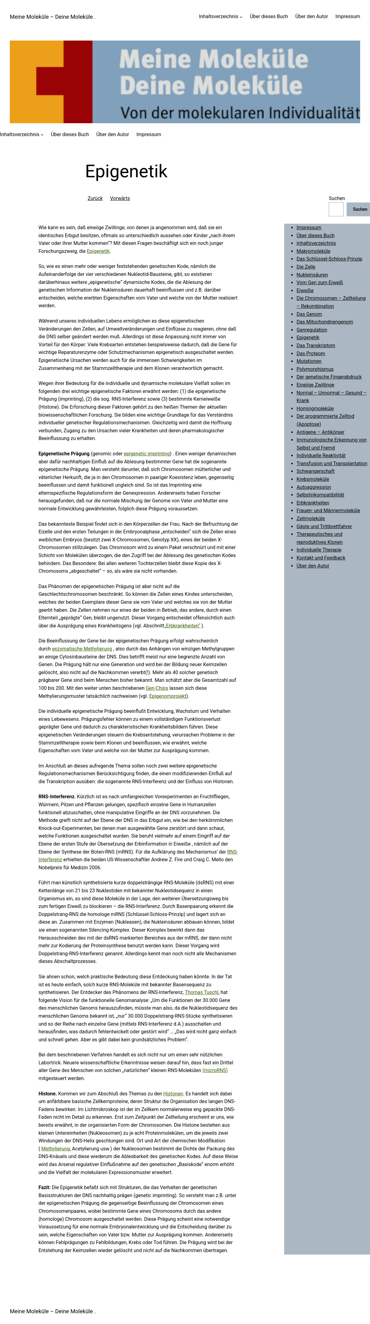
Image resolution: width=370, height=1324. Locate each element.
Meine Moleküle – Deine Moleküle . (53, 17)
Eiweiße (304, 290)
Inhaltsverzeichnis (218, 16)
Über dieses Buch (315, 235)
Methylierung (56, 1149)
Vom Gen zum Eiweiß (319, 282)
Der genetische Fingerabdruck (329, 377)
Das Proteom (310, 353)
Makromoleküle (313, 251)
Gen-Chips (157, 688)
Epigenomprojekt (167, 696)
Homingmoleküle (315, 408)
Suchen (337, 198)
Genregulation (311, 330)
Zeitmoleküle (310, 518)
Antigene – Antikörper (320, 432)
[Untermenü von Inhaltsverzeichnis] (241, 16)
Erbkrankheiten (312, 503)
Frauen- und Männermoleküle (328, 510)
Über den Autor (312, 566)
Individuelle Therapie (318, 550)
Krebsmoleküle (312, 479)
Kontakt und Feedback (320, 558)
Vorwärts (120, 198)
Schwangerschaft (315, 471)
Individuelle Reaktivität (320, 455)
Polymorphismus (314, 369)
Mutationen (308, 361)
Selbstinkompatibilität (320, 495)
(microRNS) (215, 1070)
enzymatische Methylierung (82, 649)
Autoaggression (313, 487)
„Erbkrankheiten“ (182, 626)
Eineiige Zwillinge (315, 385)
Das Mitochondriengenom (324, 322)
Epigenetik (98, 251)
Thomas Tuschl (201, 992)
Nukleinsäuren (312, 275)
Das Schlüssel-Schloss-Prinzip (329, 259)
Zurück (95, 198)
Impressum (308, 227)
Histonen (173, 1094)
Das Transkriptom (315, 345)
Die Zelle (305, 267)
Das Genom (309, 314)
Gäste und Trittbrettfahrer (324, 526)
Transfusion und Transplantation (331, 463)
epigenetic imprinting (147, 454)
